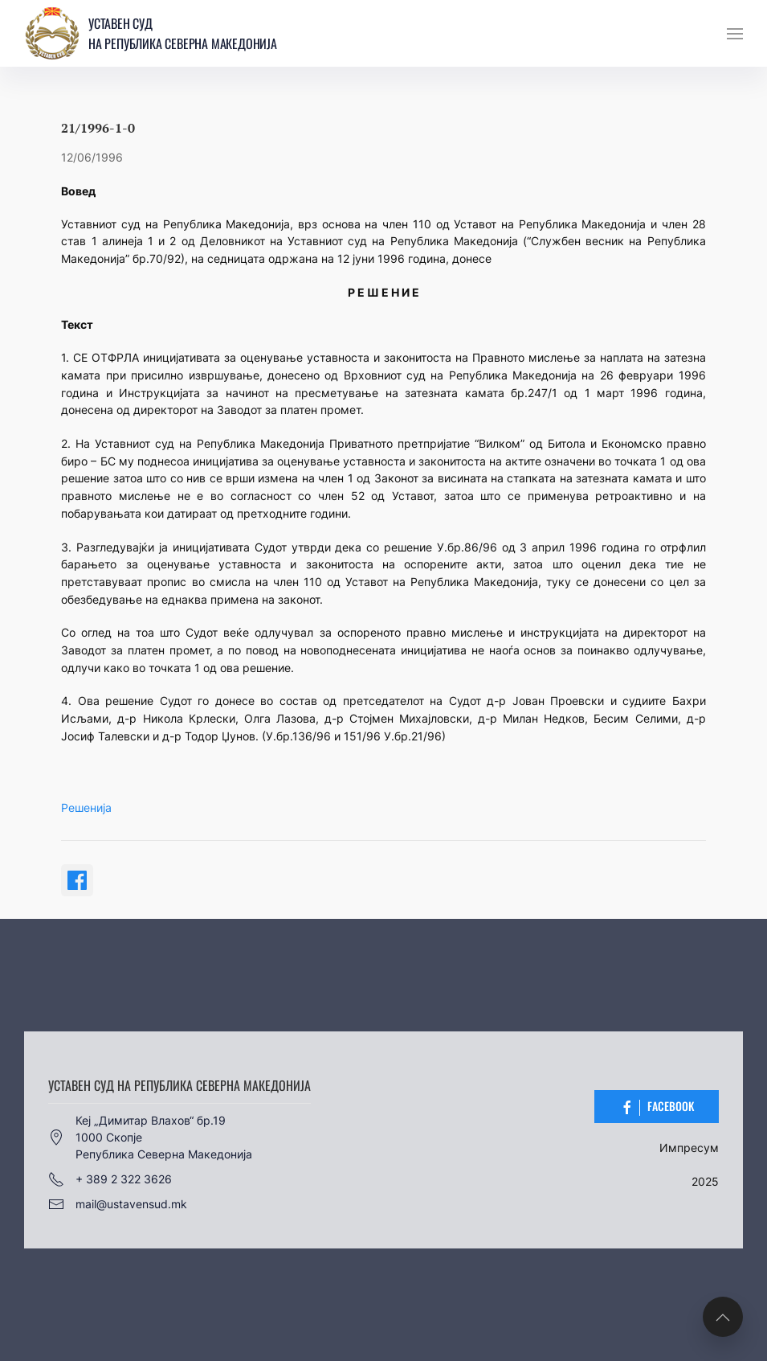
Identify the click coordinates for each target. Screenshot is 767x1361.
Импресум (689, 1147)
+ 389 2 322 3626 (110, 1179)
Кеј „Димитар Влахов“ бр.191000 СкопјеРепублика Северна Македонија (150, 1137)
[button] (735, 34)
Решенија (86, 807)
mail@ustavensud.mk (117, 1204)
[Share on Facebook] (77, 880)
